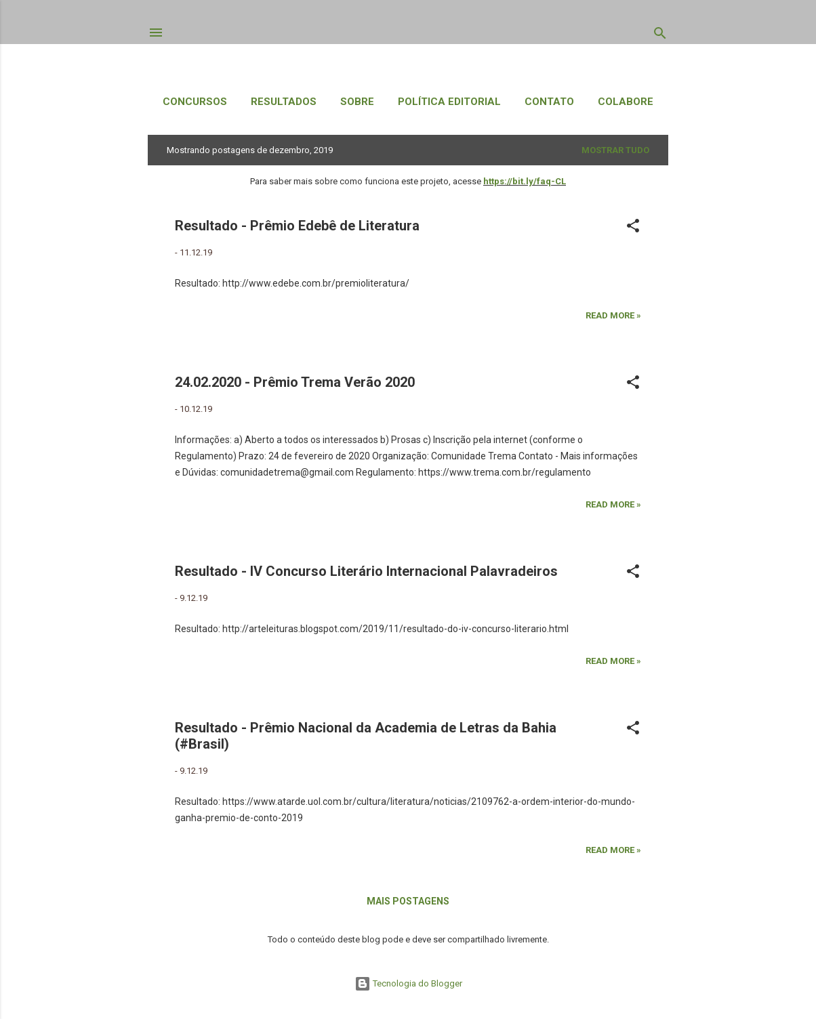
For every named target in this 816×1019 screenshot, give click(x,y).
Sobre (357, 102)
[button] (633, 228)
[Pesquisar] (660, 36)
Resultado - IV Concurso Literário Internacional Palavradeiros (366, 571)
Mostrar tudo (615, 150)
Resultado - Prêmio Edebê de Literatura (297, 225)
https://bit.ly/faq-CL (524, 181)
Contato (549, 102)
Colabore (625, 102)
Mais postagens (408, 901)
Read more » (613, 315)
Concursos (195, 102)
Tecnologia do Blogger (408, 983)
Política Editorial (449, 102)
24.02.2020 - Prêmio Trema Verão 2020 (295, 382)
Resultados (284, 102)
